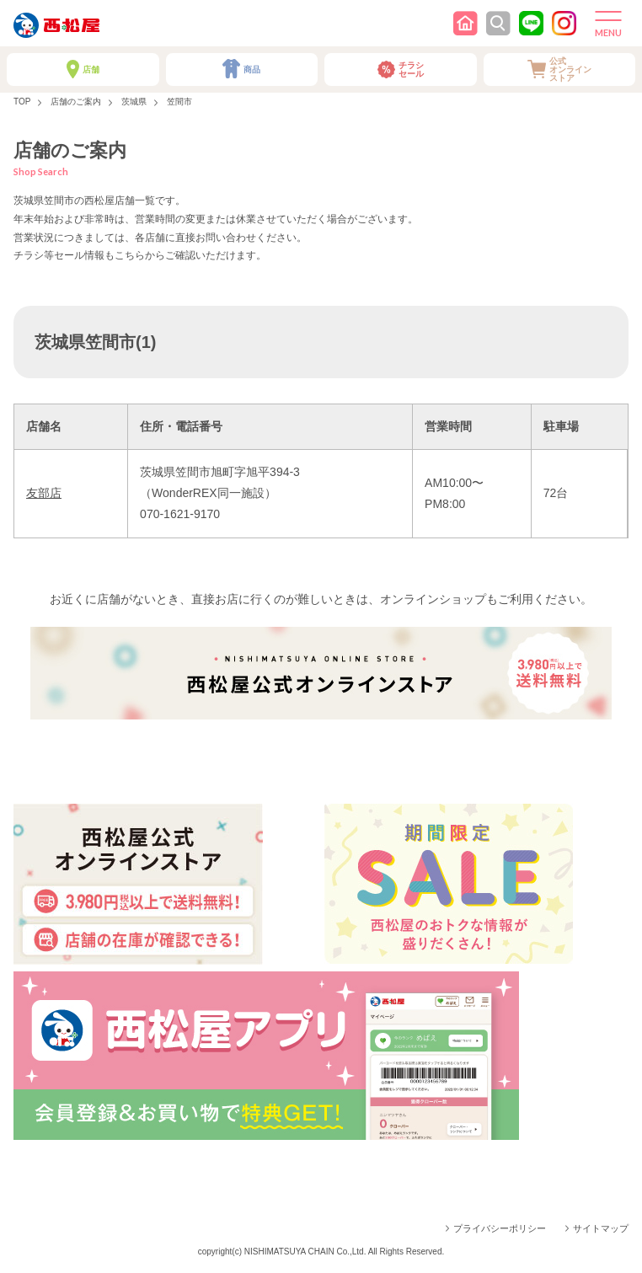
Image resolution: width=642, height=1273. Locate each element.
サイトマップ (601, 1228)
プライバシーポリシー (499, 1228)
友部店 (44, 493)
